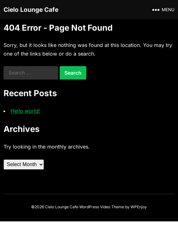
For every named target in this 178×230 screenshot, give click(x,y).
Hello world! (25, 111)
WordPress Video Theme (101, 206)
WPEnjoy (139, 206)
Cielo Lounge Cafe (31, 9)
